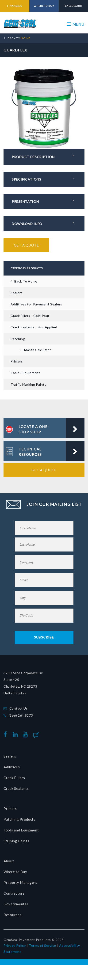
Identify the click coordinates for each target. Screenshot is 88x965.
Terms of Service (42, 945)
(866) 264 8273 (21, 715)
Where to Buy (15, 872)
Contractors (14, 893)
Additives (12, 767)
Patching (18, 339)
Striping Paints (16, 841)
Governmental (16, 904)
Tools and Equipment (21, 830)
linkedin (16, 734)
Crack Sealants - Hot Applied (34, 327)
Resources (12, 915)
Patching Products (19, 819)
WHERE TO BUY (44, 5)
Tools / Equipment (25, 373)
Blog (43, 734)
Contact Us (18, 708)
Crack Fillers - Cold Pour (30, 316)
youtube (26, 734)
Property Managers (20, 882)
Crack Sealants (16, 788)
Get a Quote (26, 245)
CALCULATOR (73, 5)
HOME (19, 38)
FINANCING (14, 5)
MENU (75, 24)
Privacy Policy (15, 945)
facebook (6, 734)
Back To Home (25, 281)
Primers (17, 361)
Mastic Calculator (37, 350)
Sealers (17, 293)
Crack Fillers (14, 778)
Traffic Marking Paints (28, 384)
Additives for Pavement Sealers (36, 304)
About (9, 861)
